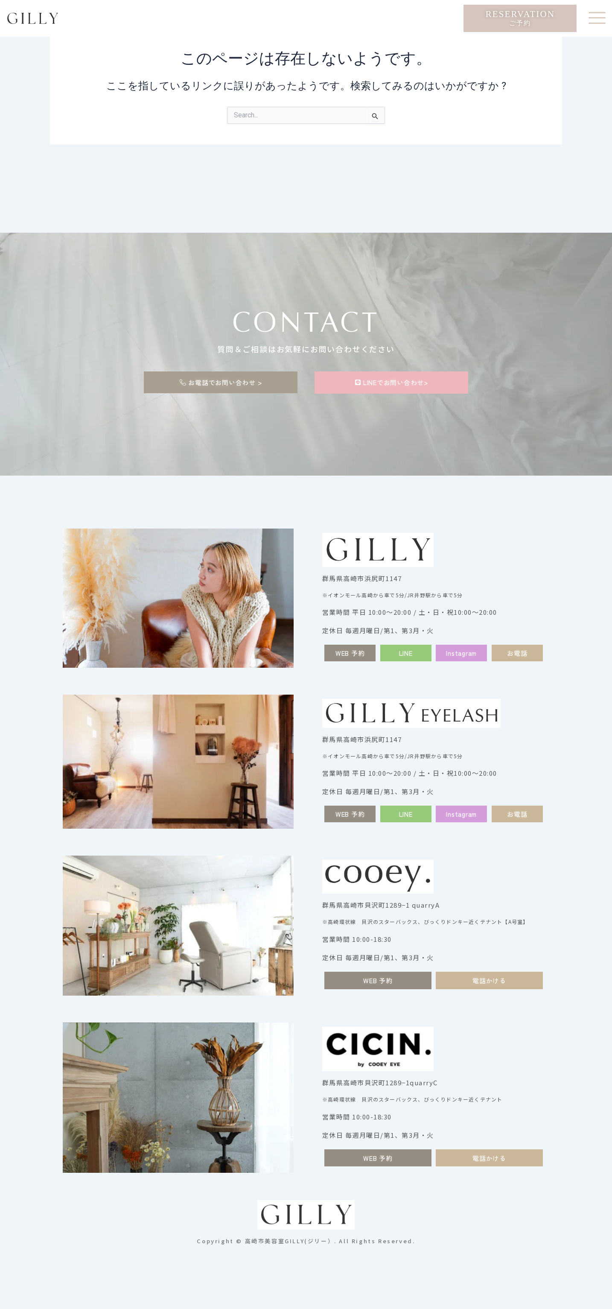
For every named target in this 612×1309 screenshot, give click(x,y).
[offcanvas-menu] (597, 18)
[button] (405, 653)
